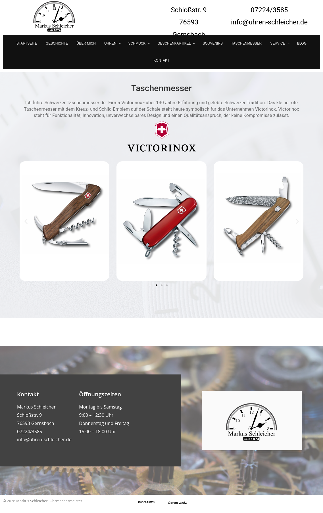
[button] (26, 221)
